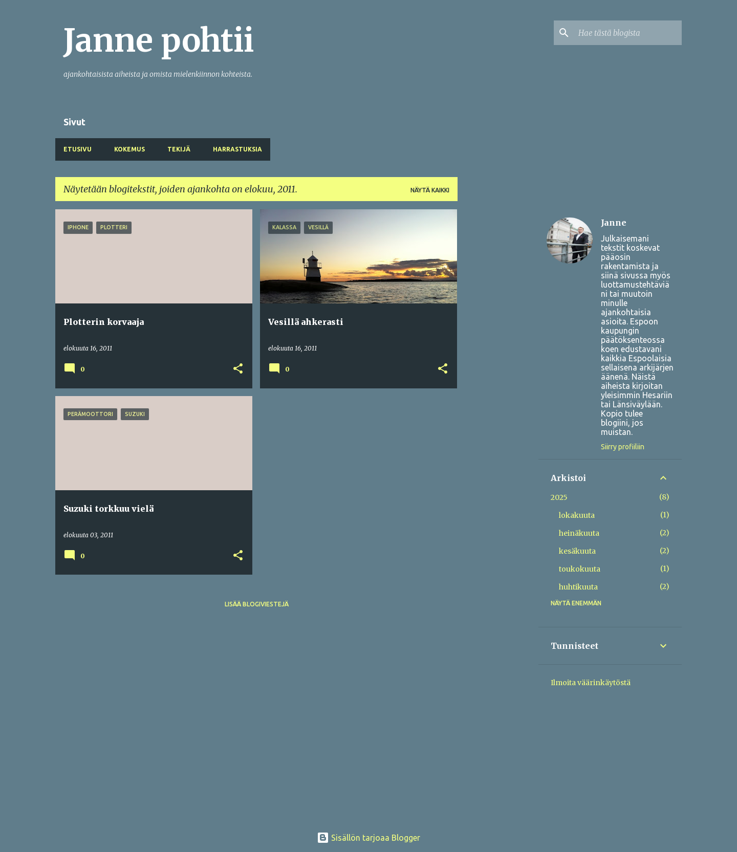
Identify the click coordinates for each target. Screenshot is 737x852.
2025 (559, 497)
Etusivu (77, 149)
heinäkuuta (579, 533)
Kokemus (129, 149)
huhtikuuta (578, 587)
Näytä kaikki (429, 190)
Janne (613, 222)
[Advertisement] (498, 362)
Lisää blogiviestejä (257, 604)
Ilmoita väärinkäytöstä (591, 682)
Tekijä (178, 149)
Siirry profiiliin (622, 447)
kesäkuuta (577, 551)
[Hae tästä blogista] (628, 32)
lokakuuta (577, 515)
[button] (238, 369)
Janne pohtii (158, 40)
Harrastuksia (237, 149)
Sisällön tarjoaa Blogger (368, 837)
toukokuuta (579, 569)
